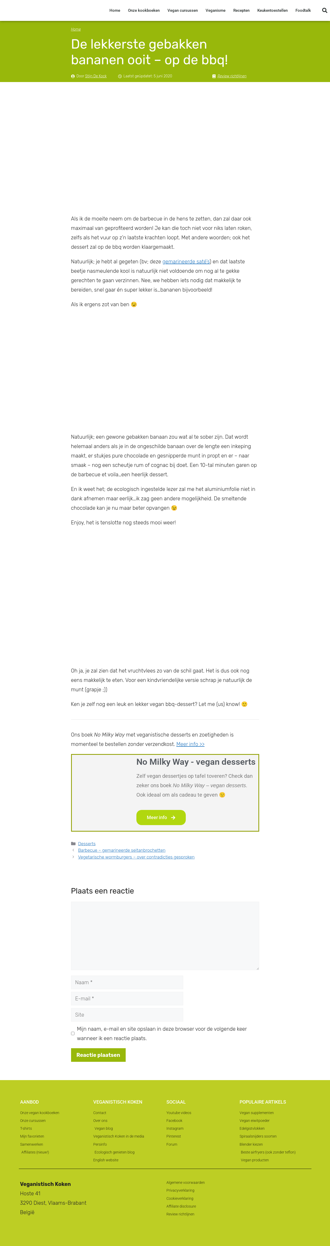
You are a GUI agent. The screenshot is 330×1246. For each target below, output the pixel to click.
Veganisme (215, 10)
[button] (325, 10)
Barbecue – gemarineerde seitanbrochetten (122, 850)
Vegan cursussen (182, 10)
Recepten (241, 10)
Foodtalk (303, 10)
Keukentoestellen (272, 10)
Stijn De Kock (96, 76)
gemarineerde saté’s (186, 261)
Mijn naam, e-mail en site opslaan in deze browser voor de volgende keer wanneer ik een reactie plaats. (162, 1033)
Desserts (87, 843)
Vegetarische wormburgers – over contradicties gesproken (136, 857)
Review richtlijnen (232, 76)
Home (114, 10)
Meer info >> (190, 744)
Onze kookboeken (144, 10)
